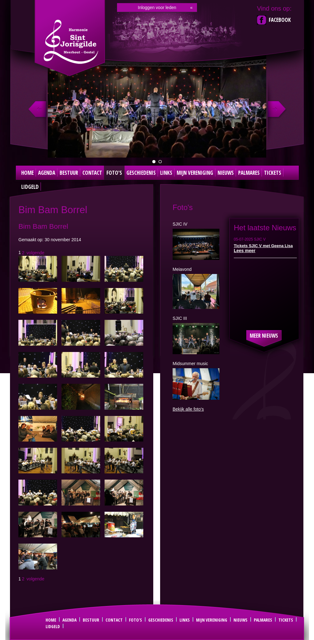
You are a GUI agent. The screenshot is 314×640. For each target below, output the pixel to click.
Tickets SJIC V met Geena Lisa (263, 245)
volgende (35, 252)
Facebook (280, 19)
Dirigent (160, 162)
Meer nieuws (264, 335)
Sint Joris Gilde (70, 42)
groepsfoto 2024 (154, 162)
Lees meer (244, 250)
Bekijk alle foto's (188, 409)
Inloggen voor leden (157, 7)
